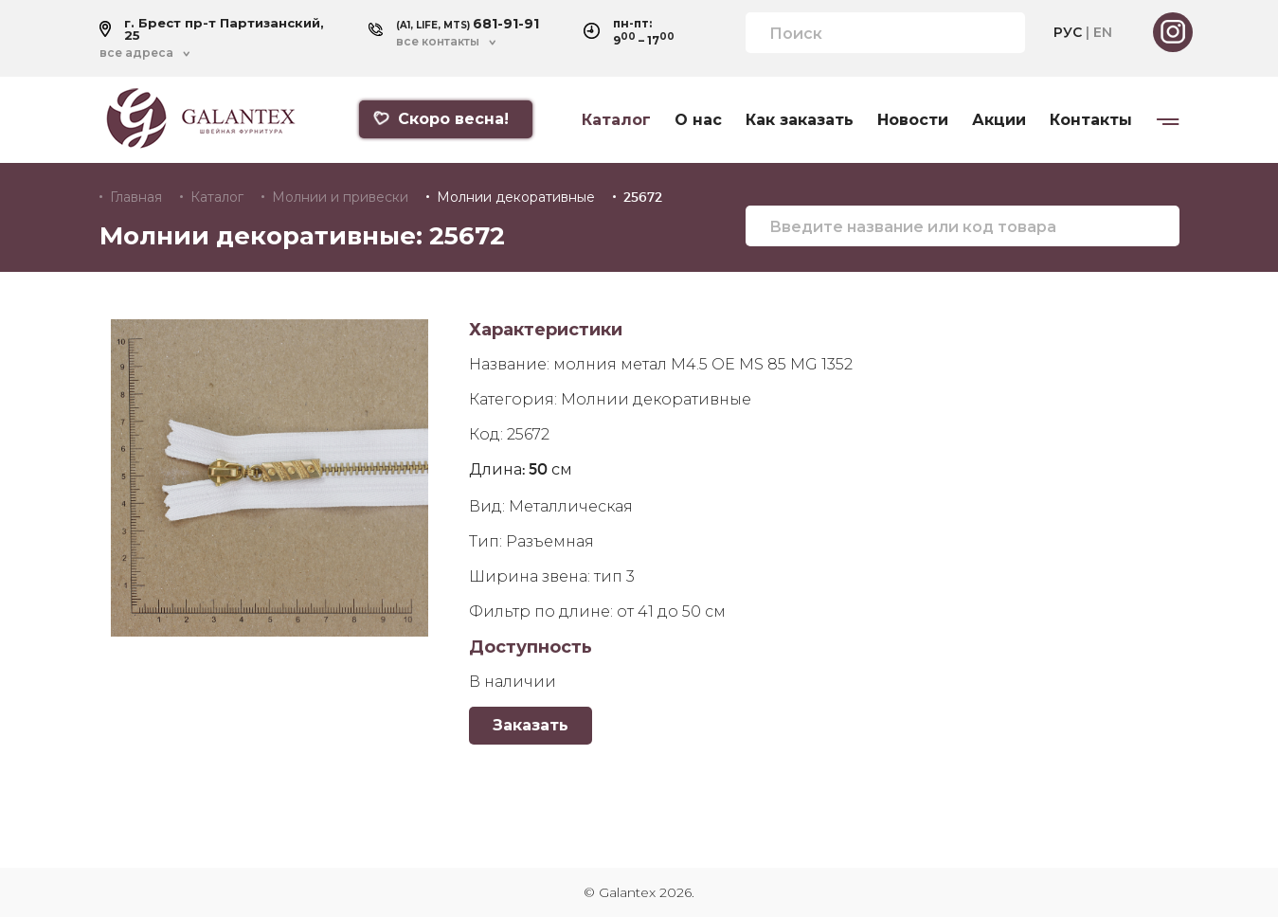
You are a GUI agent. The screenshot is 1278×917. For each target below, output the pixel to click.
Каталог (616, 120)
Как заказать (800, 120)
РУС (1067, 32)
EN (1102, 32)
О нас (698, 120)
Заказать (530, 725)
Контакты (1091, 120)
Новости (912, 120)
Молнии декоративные (516, 197)
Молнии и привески (340, 197)
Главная (136, 197)
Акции (999, 120)
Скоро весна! (440, 119)
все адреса (136, 53)
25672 (642, 197)
